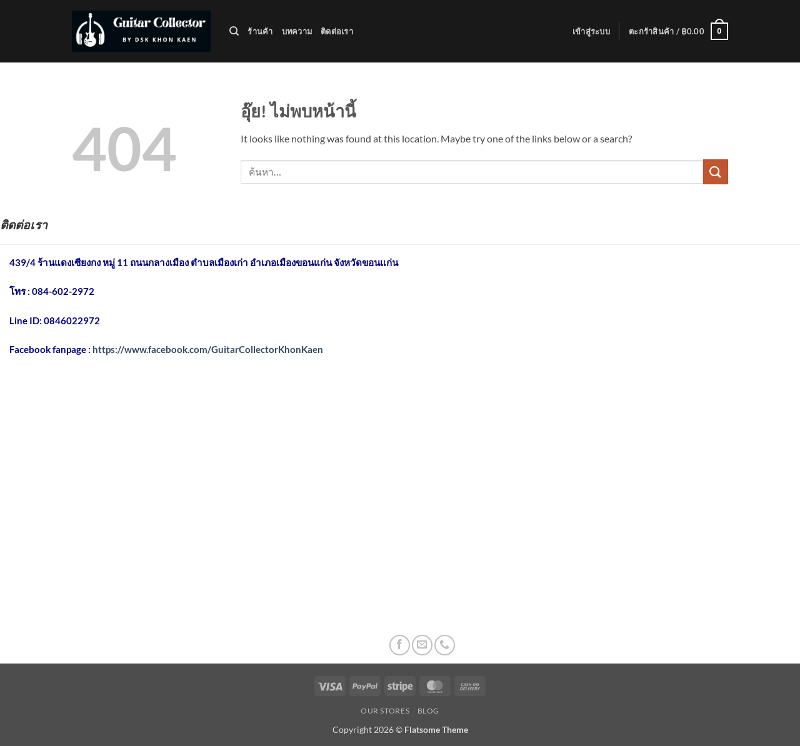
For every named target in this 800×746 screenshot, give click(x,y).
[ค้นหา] (234, 31)
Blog (428, 710)
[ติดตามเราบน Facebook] (399, 645)
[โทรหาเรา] (444, 645)
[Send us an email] (422, 645)
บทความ (297, 31)
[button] (591, 31)
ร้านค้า (260, 31)
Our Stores (385, 710)
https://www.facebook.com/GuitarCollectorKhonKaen (207, 349)
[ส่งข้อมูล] (715, 171)
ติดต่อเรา (337, 31)
